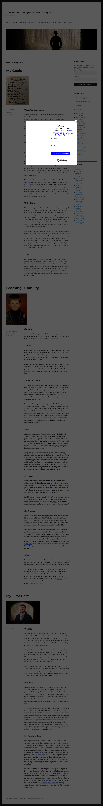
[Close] (76, 121)
